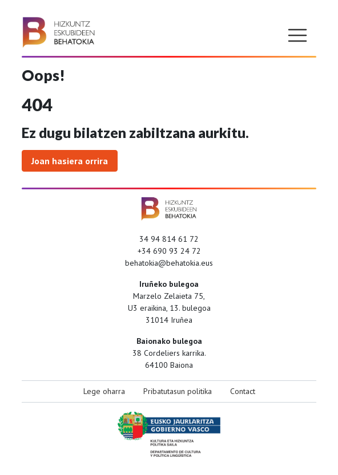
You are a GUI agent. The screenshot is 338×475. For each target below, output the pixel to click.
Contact (242, 391)
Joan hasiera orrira (69, 161)
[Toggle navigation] (297, 35)
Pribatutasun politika (177, 391)
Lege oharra (104, 391)
